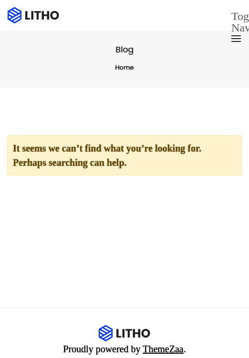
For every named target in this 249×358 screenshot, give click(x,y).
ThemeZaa (163, 349)
